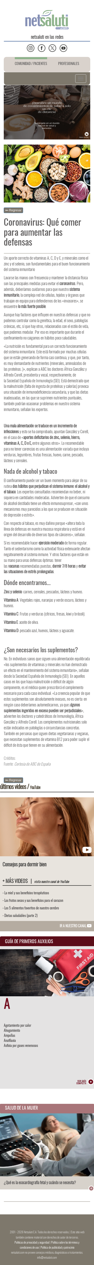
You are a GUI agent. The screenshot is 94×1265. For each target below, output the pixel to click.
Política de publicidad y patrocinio (57, 1247)
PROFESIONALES (68, 64)
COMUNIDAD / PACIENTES (31, 64)
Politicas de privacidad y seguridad (32, 1242)
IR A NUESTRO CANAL (75, 926)
